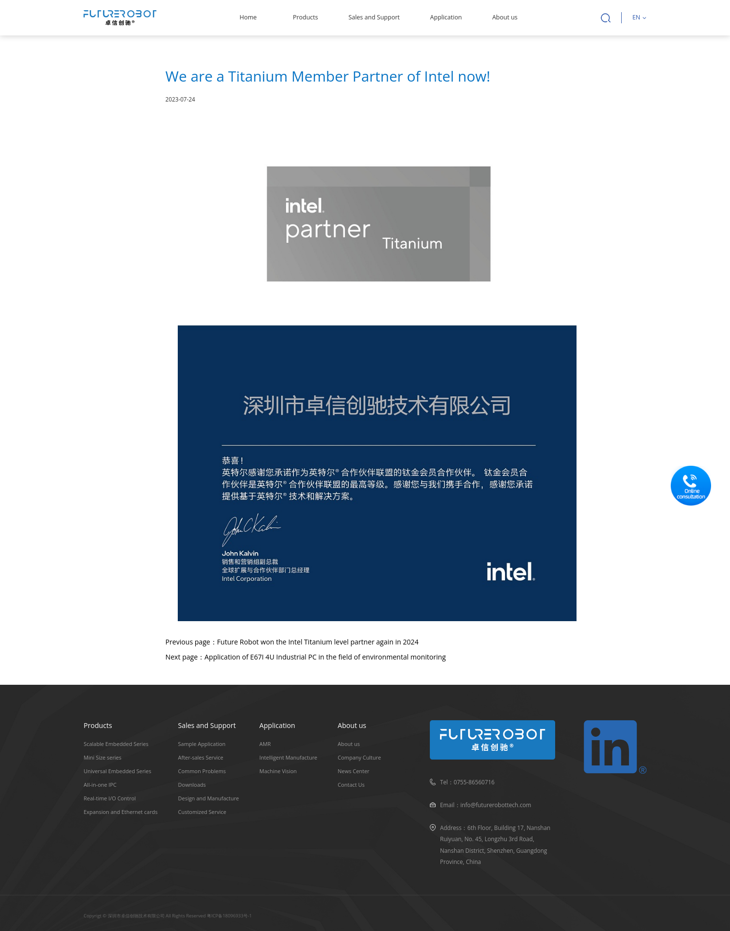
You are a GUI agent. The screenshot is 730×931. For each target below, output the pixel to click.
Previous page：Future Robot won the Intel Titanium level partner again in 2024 (292, 641)
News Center (353, 771)
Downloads (192, 784)
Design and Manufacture (208, 798)
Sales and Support (374, 17)
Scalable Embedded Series (116, 743)
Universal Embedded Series (117, 771)
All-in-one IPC (100, 784)
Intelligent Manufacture (288, 757)
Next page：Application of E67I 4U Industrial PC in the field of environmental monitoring (306, 656)
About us (504, 17)
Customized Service (202, 811)
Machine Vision (278, 771)
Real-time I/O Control (110, 798)
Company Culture (359, 757)
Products (305, 17)
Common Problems (202, 771)
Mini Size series (102, 757)
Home (247, 17)
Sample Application (202, 743)
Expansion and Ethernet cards (120, 811)
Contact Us (351, 784)
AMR (265, 743)
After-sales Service (200, 757)
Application (446, 17)
